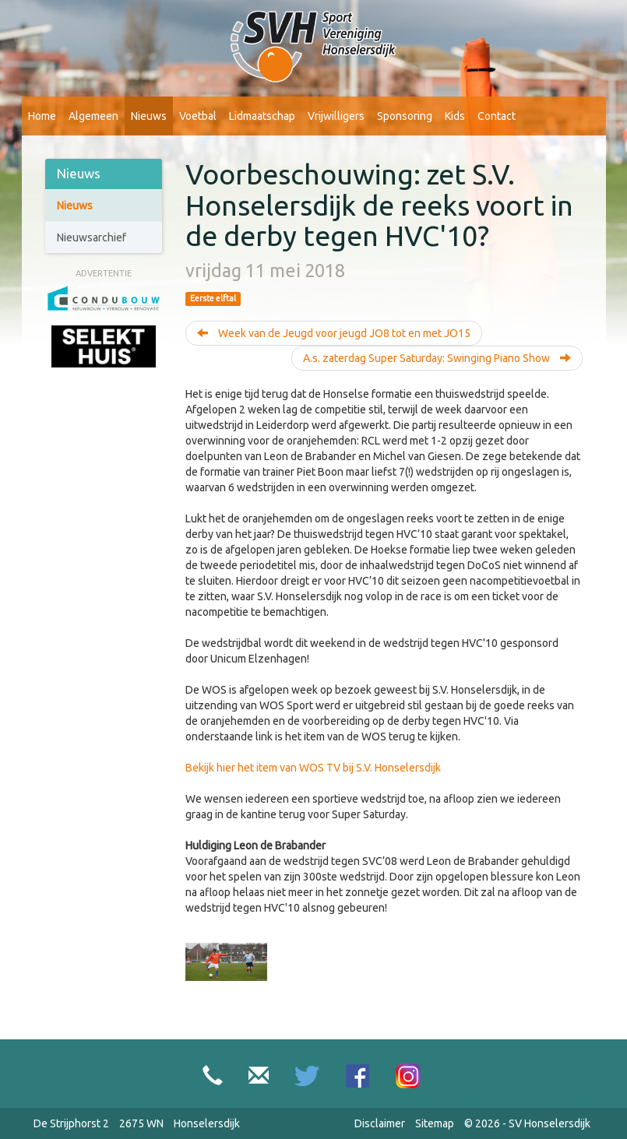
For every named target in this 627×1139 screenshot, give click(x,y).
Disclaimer (379, 1123)
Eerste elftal (213, 298)
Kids (455, 116)
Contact (496, 116)
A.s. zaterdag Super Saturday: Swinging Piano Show (437, 358)
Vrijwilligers (336, 116)
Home (42, 116)
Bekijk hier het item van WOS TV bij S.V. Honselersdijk (313, 767)
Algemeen (93, 116)
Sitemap (434, 1123)
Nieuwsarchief (91, 237)
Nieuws (149, 116)
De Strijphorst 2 (71, 1123)
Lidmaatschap (262, 116)
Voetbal (198, 116)
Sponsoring (404, 116)
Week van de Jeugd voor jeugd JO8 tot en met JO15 (333, 333)
